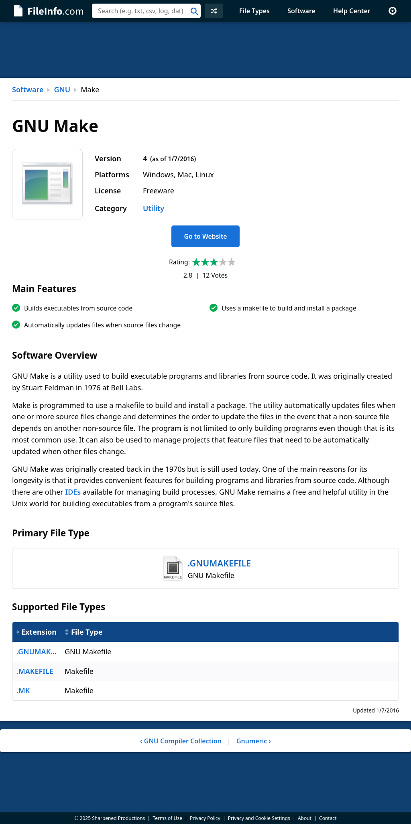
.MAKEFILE (34, 671)
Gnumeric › (253, 741)
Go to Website (205, 236)
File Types (254, 10)
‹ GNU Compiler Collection (181, 741)
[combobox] (146, 11)
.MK (23, 690)
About (304, 818)
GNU (62, 89)
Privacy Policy (205, 818)
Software (301, 10)
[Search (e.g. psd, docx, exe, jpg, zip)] (146, 11)
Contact (327, 818)
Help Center (351, 10)
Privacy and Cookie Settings (259, 818)
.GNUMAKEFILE (42, 651)
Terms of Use (167, 818)
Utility (153, 208)
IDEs (73, 492)
